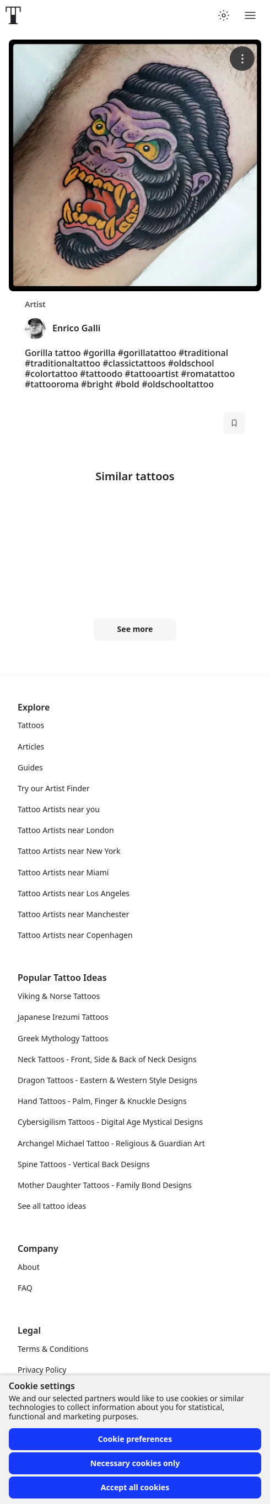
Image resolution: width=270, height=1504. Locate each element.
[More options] (242, 58)
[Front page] (13, 15)
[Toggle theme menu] (224, 15)
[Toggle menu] (250, 15)
